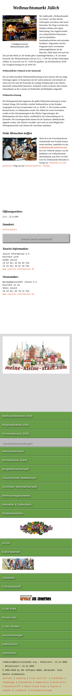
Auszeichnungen (12, 635)
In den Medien (11, 626)
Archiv (6, 543)
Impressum (9, 653)
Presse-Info (9, 617)
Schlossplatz (10, 230)
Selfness (7, 678)
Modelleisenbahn (12, 513)
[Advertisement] (36, 187)
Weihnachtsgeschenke (16, 495)
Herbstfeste (59, 682)
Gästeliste (8, 577)
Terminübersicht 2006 (15, 433)
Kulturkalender (11, 551)
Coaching (21, 678)
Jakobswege (9, 682)
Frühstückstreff (11, 586)
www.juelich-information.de (18, 269)
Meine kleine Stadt (35, 686)
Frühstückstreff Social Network (53, 147)
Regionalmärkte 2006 (15, 424)
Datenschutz (10, 644)
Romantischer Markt (14, 460)
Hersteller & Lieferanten (17, 504)
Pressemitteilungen (41, 690)
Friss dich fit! (38, 678)
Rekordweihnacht (13, 451)
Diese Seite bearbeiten (36, 238)
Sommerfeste (42, 682)
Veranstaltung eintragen (17, 442)
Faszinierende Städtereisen (19, 477)
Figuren (54, 686)
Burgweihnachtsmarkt (15, 469)
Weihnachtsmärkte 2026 (17, 416)
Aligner (7, 690)
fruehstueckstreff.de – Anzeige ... (38, 166)
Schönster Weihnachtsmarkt (19, 486)
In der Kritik (9, 608)
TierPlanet (57, 678)
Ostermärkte (25, 682)
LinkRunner (21, 690)
